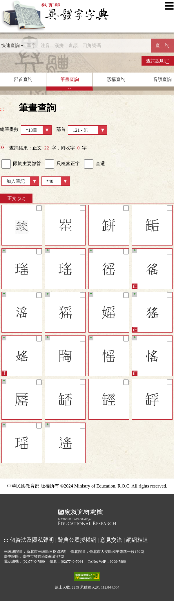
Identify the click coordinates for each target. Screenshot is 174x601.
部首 (81, 130)
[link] (6, 164)
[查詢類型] (12, 46)
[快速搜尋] (87, 46)
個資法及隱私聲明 (32, 540)
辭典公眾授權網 (77, 540)
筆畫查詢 (69, 79)
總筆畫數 (26, 130)
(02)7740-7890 (34, 562)
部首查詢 (23, 79)
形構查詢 (116, 79)
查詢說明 (157, 61)
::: (2, 109)
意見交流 (111, 540)
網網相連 (137, 540)
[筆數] (55, 181)
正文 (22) (16, 198)
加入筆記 (15, 181)
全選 (94, 164)
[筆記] (39, 208)
